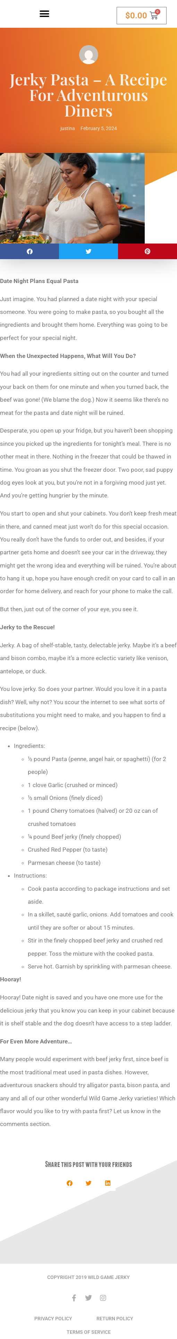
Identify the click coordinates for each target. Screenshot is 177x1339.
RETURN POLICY (114, 1318)
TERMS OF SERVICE (89, 1332)
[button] (44, 14)
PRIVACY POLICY (53, 1318)
